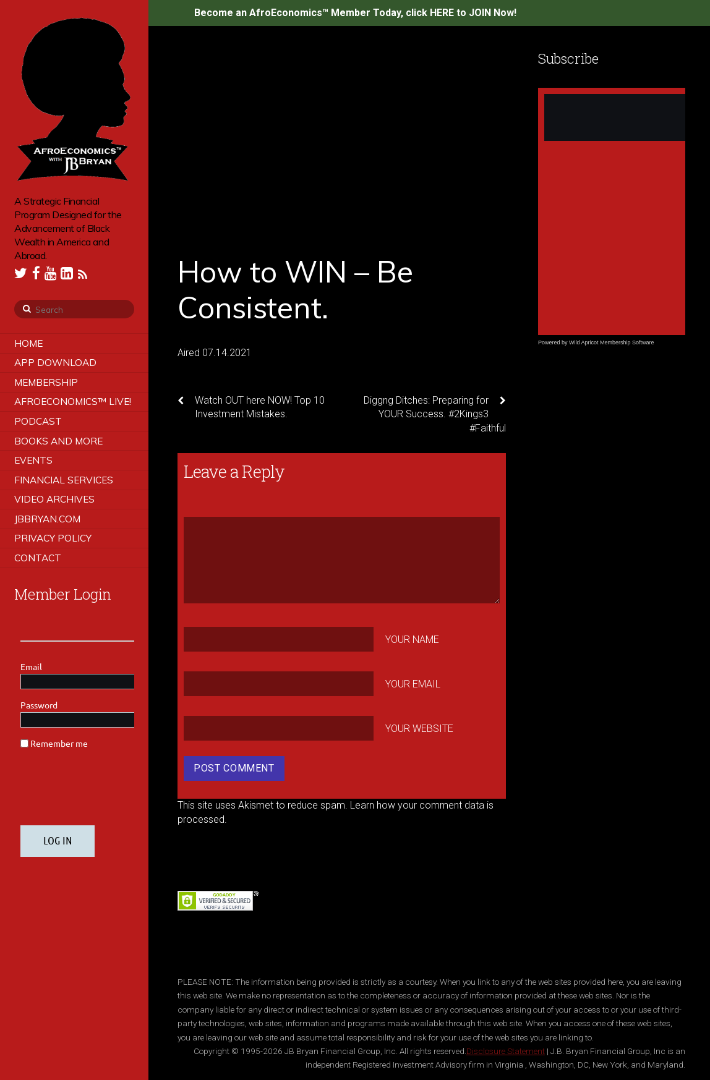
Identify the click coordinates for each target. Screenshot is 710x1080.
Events (33, 460)
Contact (37, 558)
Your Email (412, 684)
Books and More (58, 441)
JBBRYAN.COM (47, 519)
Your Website (419, 728)
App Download (55, 362)
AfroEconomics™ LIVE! (72, 401)
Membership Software (627, 342)
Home (28, 343)
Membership (46, 382)
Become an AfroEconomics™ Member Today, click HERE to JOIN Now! (355, 13)
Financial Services (63, 480)
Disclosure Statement (505, 1051)
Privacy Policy (53, 538)
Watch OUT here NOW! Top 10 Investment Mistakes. (251, 407)
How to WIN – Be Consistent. (295, 289)
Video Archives (54, 499)
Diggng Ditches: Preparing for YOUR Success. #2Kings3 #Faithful (435, 414)
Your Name (412, 639)
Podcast (38, 421)
